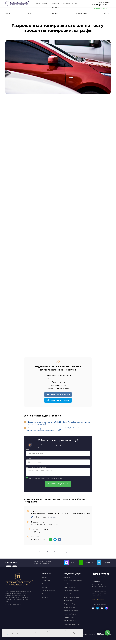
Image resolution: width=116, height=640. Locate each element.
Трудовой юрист (69, 600)
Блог (48, 552)
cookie (6, 635)
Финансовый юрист (70, 607)
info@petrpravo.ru (98, 600)
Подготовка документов (72, 624)
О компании (46, 580)
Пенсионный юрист (70, 614)
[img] (82, 7)
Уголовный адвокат (70, 621)
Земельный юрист (69, 594)
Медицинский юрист (70, 604)
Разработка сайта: (89, 634)
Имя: (27, 449)
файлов (65, 633)
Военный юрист (69, 617)
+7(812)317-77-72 (102, 5)
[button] (101, 577)
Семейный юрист (69, 584)
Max (72, 562)
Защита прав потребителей (73, 580)
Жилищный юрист (69, 587)
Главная (41, 552)
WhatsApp (89, 562)
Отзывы (44, 587)
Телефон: (29, 458)
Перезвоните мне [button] (100, 8)
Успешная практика (48, 590)
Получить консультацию (58, 484)
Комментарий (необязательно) (36, 467)
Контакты (45, 597)
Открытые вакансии (48, 594)
